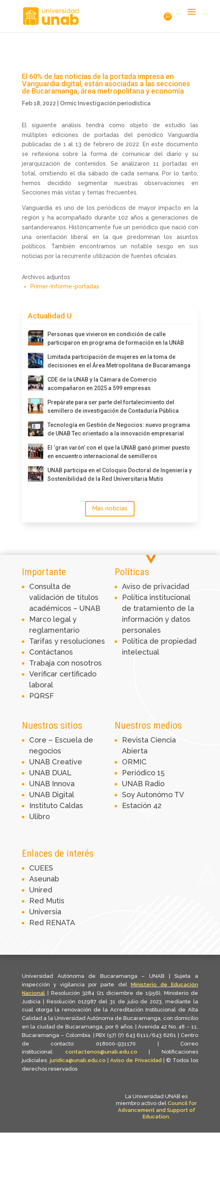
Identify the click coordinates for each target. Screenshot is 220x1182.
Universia (45, 911)
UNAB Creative (55, 761)
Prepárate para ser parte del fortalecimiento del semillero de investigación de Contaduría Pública (113, 406)
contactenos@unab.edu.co (101, 1052)
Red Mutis (46, 900)
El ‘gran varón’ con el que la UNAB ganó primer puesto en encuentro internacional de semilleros (118, 451)
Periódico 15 (143, 772)
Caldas (71, 805)
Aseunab (44, 879)
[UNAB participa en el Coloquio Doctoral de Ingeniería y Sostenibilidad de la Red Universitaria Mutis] (35, 474)
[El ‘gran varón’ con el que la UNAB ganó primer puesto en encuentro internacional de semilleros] (35, 451)
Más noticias (110, 508)
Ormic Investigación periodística (105, 103)
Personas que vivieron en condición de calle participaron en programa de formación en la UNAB (115, 338)
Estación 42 (142, 805)
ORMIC (134, 761)
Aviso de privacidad (155, 586)
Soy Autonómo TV (153, 794)
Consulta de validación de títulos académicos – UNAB (64, 597)
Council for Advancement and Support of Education (157, 1110)
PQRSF (41, 695)
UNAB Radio (143, 783)
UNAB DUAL (50, 772)
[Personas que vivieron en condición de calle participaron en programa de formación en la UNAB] (35, 338)
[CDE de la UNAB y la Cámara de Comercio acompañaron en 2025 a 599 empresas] (35, 383)
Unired (40, 889)
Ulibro (39, 816)
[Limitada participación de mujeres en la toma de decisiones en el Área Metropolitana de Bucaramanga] (35, 360)
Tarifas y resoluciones (67, 641)
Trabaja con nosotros (65, 663)
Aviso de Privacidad (136, 1060)
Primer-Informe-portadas (64, 286)
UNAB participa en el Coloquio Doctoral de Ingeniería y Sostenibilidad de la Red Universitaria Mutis (119, 474)
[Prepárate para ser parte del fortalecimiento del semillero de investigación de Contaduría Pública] (35, 406)
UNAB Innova (52, 783)
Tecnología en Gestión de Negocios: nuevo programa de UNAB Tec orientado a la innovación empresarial (118, 429)
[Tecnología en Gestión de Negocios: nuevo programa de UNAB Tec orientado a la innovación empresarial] (35, 428)
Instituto (44, 805)
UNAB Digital (51, 794)
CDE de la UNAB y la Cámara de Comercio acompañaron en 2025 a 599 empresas (102, 383)
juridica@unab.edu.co (78, 1060)
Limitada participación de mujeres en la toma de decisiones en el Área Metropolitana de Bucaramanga (118, 361)
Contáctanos (51, 652)
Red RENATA (52, 922)
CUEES (41, 868)
